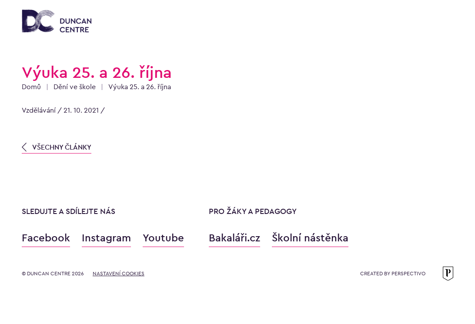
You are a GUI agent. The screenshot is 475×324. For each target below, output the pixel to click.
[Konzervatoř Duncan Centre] (56, 21)
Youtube (163, 237)
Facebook (46, 237)
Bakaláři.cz (234, 237)
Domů (31, 86)
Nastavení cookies (118, 273)
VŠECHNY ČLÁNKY (56, 147)
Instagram (106, 237)
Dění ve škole (75, 86)
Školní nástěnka (310, 237)
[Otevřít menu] (444, 22)
